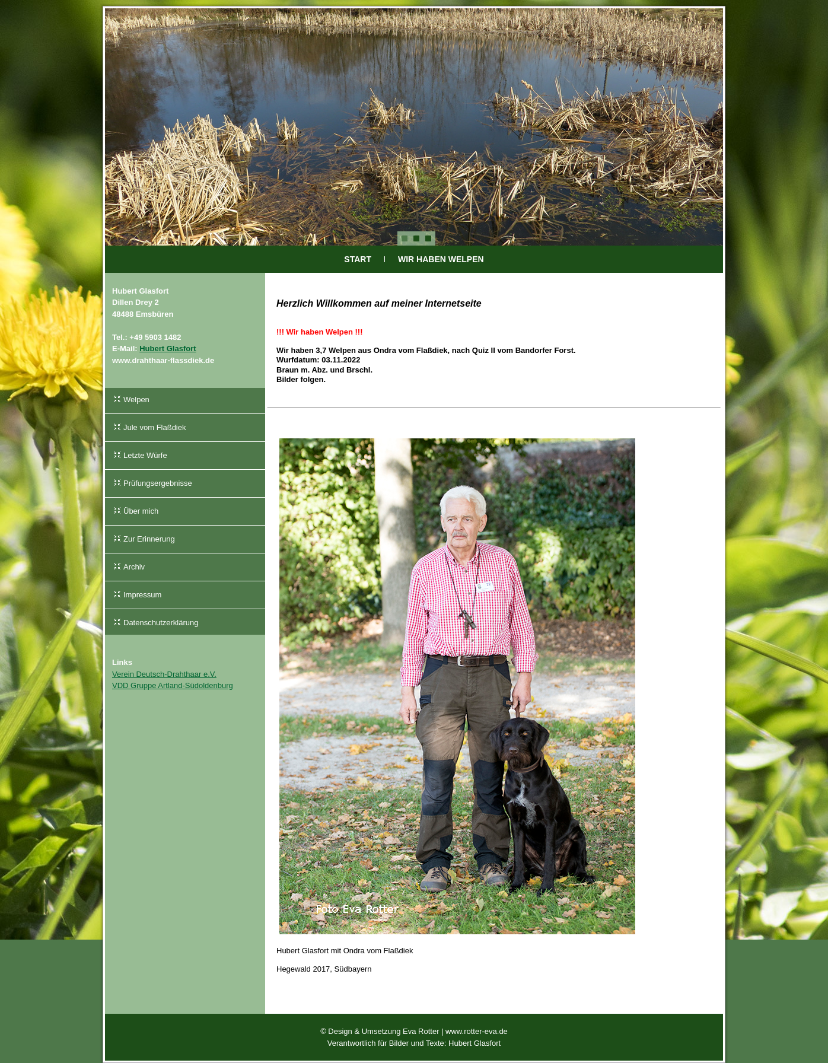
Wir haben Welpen (441, 259)
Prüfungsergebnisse (157, 483)
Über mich (140, 511)
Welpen (136, 399)
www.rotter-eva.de (476, 1031)
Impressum (142, 594)
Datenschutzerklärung (160, 622)
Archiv (134, 566)
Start (357, 259)
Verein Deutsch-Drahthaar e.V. (164, 674)
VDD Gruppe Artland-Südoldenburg (172, 685)
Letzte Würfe (145, 455)
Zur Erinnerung (149, 538)
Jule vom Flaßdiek (154, 427)
